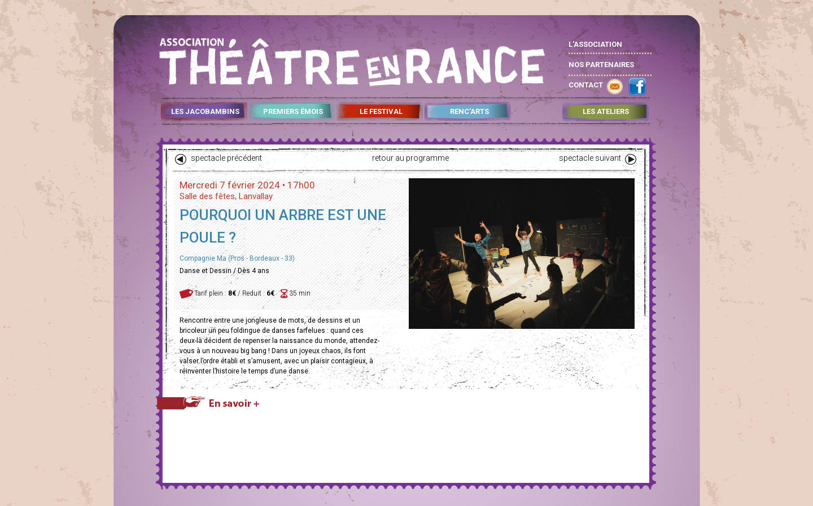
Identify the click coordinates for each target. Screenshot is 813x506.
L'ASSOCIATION (595, 44)
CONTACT (586, 85)
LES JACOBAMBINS (205, 112)
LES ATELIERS (606, 112)
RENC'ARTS (469, 112)
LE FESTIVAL (381, 112)
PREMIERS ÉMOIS (293, 112)
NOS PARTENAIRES (601, 64)
